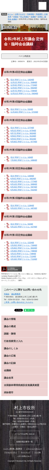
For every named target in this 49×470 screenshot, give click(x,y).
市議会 (15, 17)
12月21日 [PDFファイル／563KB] (24, 93)
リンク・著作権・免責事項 (12, 449)
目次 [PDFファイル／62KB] (21, 224)
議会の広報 (10, 355)
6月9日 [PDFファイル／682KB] (23, 179)
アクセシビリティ (10, 452)
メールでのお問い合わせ (25, 434)
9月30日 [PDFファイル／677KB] (23, 142)
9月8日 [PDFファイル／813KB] (23, 136)
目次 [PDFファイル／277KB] (22, 128)
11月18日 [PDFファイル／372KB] (24, 112)
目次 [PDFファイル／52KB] (21, 109)
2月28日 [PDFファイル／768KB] (23, 251)
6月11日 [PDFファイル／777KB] (23, 181)
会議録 (33, 17)
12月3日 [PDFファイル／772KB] (23, 85)
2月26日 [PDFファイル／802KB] (23, 248)
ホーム (10, 14)
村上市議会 (24, 17)
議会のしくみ (11, 348)
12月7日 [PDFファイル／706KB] (23, 91)
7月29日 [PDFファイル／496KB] (23, 160)
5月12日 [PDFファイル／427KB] (23, 227)
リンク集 (37, 452)
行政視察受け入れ (13, 341)
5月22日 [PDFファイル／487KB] (23, 208)
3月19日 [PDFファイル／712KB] (23, 259)
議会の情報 (10, 319)
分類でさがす (20, 14)
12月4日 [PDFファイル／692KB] (23, 88)
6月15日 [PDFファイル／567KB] (23, 187)
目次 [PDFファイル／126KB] (22, 205)
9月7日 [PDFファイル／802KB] (23, 133)
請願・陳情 (10, 333)
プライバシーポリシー (34, 449)
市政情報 (30, 14)
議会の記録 (10, 363)
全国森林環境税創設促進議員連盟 (21, 385)
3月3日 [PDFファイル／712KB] (23, 256)
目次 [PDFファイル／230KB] (22, 176)
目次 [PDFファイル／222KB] (22, 243)
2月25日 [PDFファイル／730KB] (23, 245)
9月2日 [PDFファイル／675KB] (23, 131)
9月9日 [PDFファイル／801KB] (23, 139)
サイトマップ (25, 452)
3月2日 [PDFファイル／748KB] (23, 254)
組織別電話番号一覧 (24, 442)
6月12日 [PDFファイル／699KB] (23, 184)
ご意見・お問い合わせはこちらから (18, 302)
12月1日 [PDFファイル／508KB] (23, 82)
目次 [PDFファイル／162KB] (22, 80)
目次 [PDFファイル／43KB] (21, 157)
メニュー (42, 6)
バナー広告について (25, 456)
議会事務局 (15, 294)
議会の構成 (10, 326)
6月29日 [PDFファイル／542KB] (23, 190)
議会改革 (8, 378)
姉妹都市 (8, 392)
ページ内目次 (24, 56)
